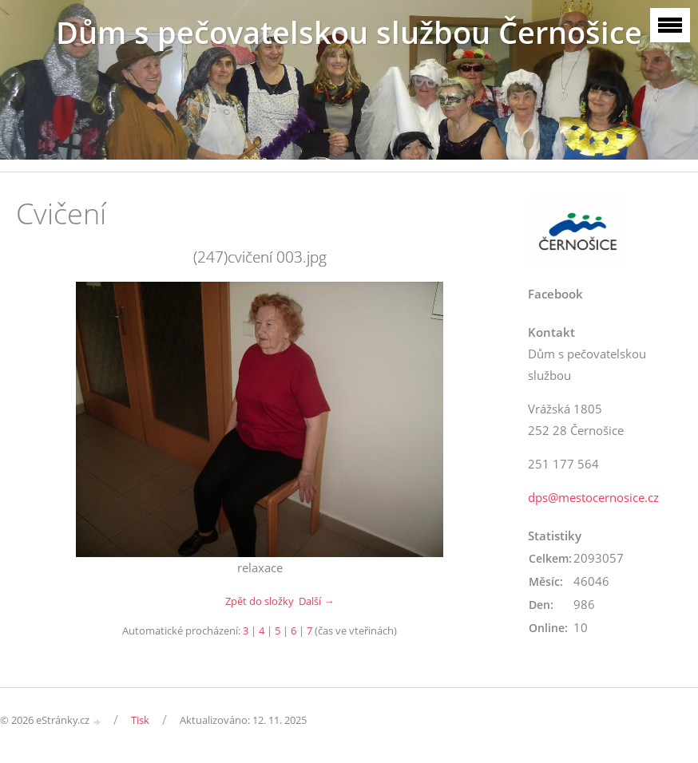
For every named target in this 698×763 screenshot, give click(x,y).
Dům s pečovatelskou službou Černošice (349, 32)
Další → (316, 601)
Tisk (140, 720)
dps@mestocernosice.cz (593, 497)
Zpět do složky (259, 601)
